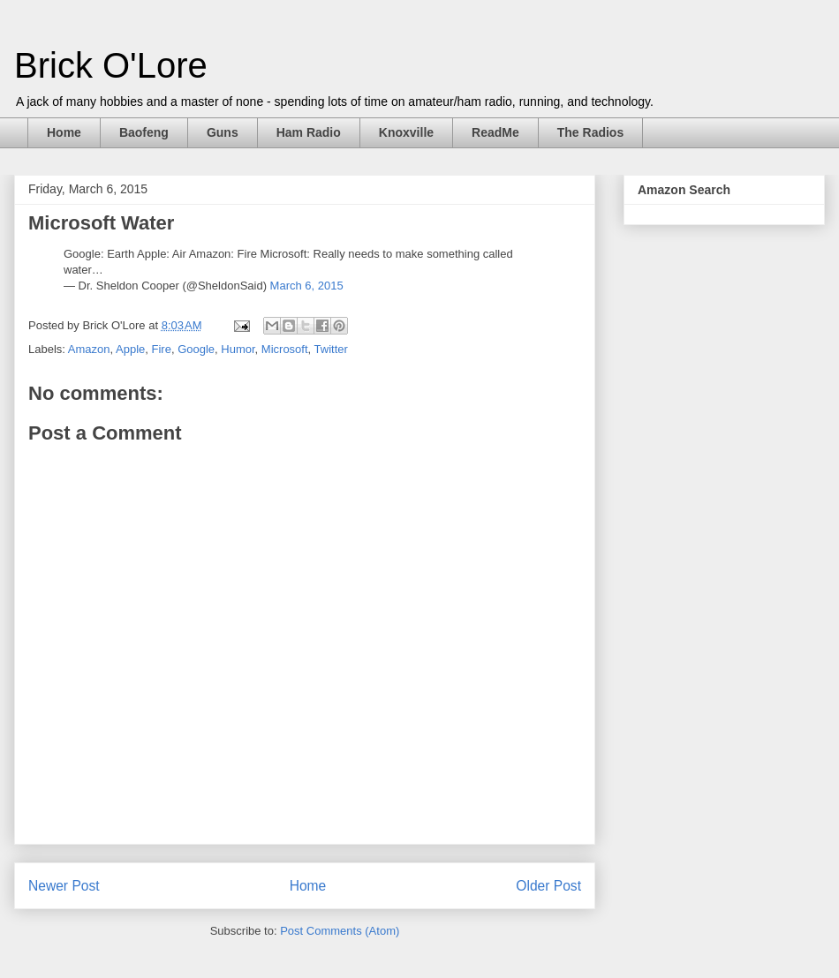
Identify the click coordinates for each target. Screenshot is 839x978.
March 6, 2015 (307, 285)
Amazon (89, 349)
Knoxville (406, 132)
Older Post (548, 885)
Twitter (331, 349)
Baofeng (144, 132)
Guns (222, 132)
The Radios (590, 132)
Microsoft (284, 349)
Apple (130, 349)
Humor (237, 349)
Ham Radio (308, 132)
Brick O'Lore (111, 65)
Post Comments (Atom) (339, 930)
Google (196, 349)
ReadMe (495, 132)
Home (64, 132)
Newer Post (64, 885)
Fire (161, 349)
